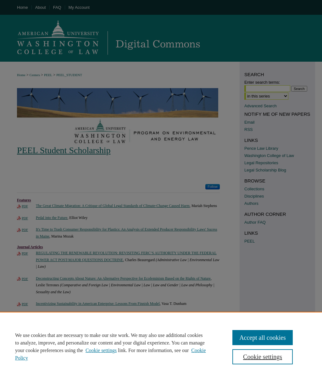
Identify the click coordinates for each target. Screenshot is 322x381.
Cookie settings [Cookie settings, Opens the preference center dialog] (262, 356)
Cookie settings (101, 350)
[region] (161, 346)
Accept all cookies (262, 337)
